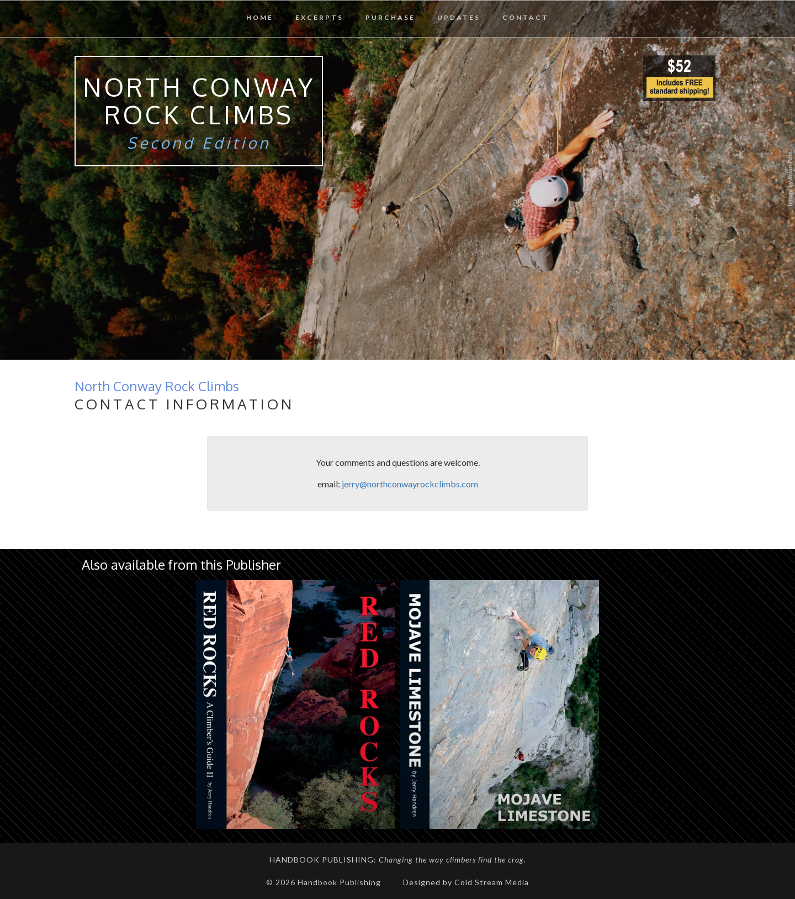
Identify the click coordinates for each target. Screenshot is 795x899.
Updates (458, 17)
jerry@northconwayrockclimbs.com (410, 484)
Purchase (390, 17)
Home (259, 17)
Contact (525, 17)
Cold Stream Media (491, 882)
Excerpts (319, 17)
